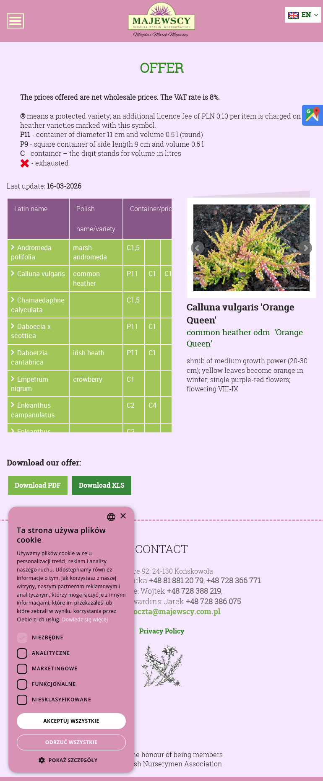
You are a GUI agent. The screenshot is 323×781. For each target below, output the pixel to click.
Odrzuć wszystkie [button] (71, 742)
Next (305, 248)
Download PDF (38, 485)
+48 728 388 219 (194, 591)
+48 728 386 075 (213, 601)
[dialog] (71, 640)
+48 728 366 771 (233, 580)
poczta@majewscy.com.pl (175, 612)
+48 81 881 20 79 (176, 580)
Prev (197, 248)
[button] (71, 760)
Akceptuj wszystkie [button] (71, 720)
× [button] (123, 516)
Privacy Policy (161, 631)
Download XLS (102, 485)
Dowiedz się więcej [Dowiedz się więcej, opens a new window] (85, 619)
